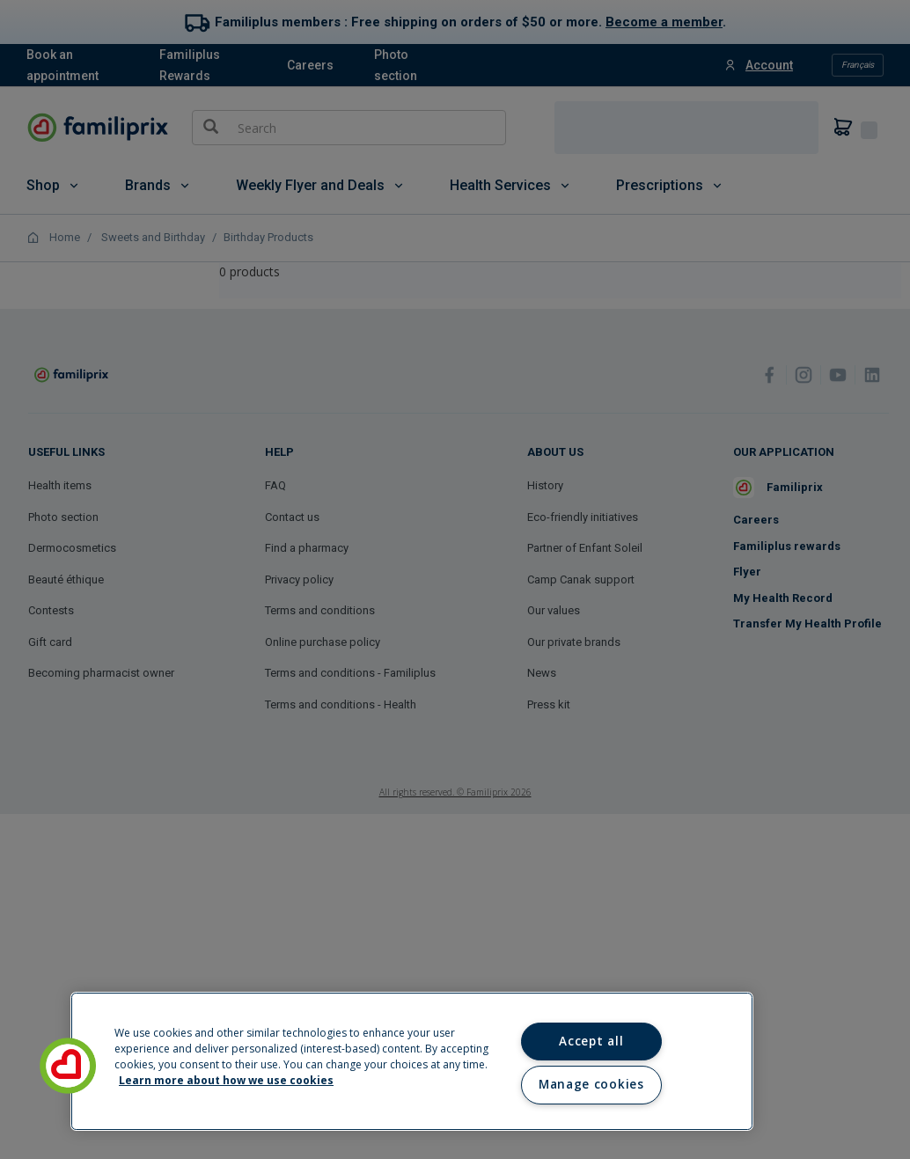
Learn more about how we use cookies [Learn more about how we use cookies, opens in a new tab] (226, 1080)
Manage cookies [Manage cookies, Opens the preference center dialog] (591, 1084)
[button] (68, 1066)
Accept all (591, 1041)
